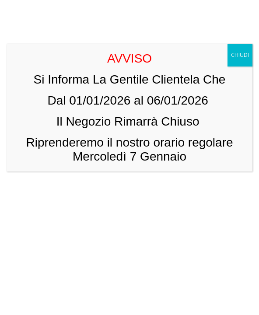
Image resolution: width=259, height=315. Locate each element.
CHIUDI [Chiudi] (240, 55)
